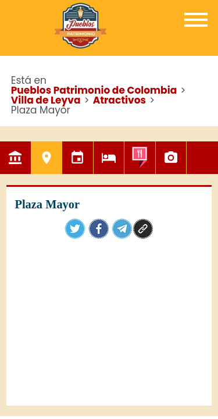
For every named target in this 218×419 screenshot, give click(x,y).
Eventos (77, 157)
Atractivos (46, 157)
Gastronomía (139, 157)
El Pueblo (15, 157)
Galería (171, 157)
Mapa (202, 157)
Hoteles (109, 157)
